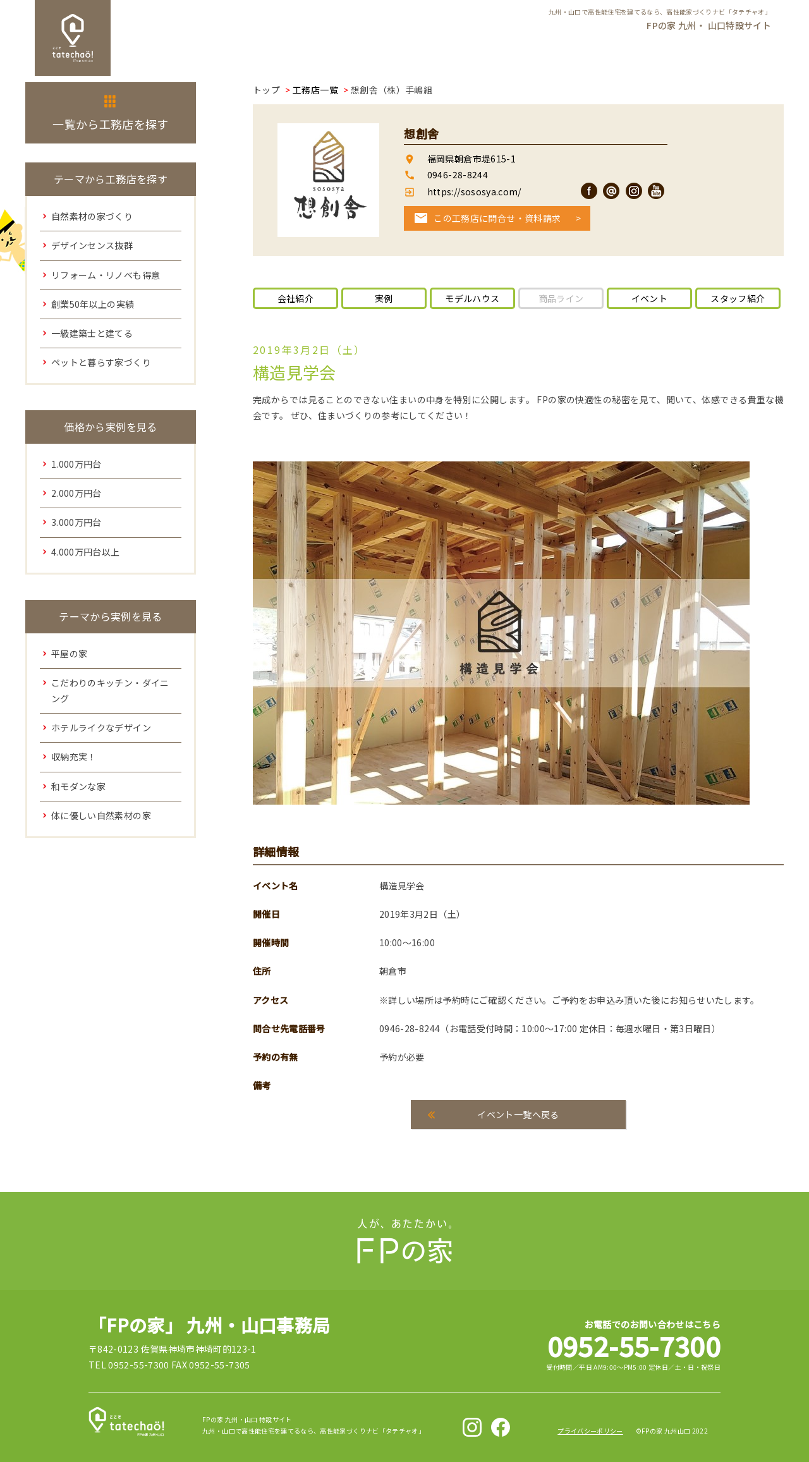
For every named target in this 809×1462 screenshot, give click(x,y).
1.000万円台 (76, 464)
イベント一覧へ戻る (518, 1114)
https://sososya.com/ (473, 191)
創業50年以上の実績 (93, 304)
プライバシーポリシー (590, 1430)
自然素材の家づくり (92, 216)
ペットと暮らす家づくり (101, 362)
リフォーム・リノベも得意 (105, 275)
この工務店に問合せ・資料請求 (497, 218)
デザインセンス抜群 (92, 245)
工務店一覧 (315, 89)
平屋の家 (69, 653)
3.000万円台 (76, 522)
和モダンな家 (78, 786)
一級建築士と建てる (92, 333)
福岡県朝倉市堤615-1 (471, 158)
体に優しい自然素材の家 (101, 815)
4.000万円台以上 (85, 551)
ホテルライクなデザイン (101, 727)
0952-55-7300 (634, 1345)
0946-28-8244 (457, 174)
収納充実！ (74, 756)
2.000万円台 (76, 493)
